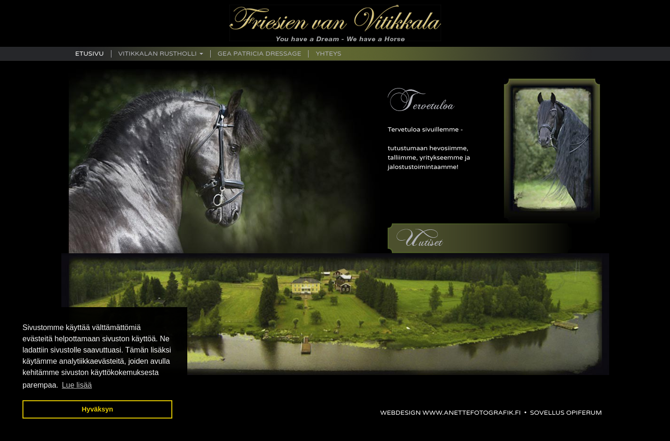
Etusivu (89, 54)
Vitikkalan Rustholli (160, 54)
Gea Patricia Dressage (260, 54)
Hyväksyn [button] (97, 409)
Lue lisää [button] (77, 385)
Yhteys (328, 54)
